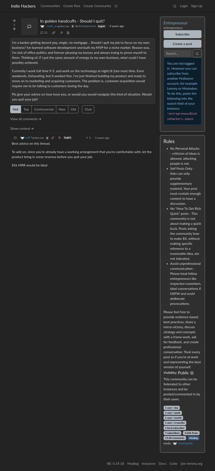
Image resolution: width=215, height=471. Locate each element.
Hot (16, 109)
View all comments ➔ (25, 119)
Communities (50, 6)
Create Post (71, 6)
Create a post (182, 44)
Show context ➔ (22, 128)
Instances (149, 463)
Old (73, 109)
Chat (88, 109)
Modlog (193, 438)
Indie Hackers (23, 5)
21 (43, 32)
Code (173, 463)
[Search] (178, 53)
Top (26, 109)
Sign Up (196, 6)
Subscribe (182, 34)
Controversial (43, 109)
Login (184, 6)
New (62, 109)
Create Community (97, 6)
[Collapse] (15, 137)
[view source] (68, 32)
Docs (162, 463)
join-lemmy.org (191, 463)
